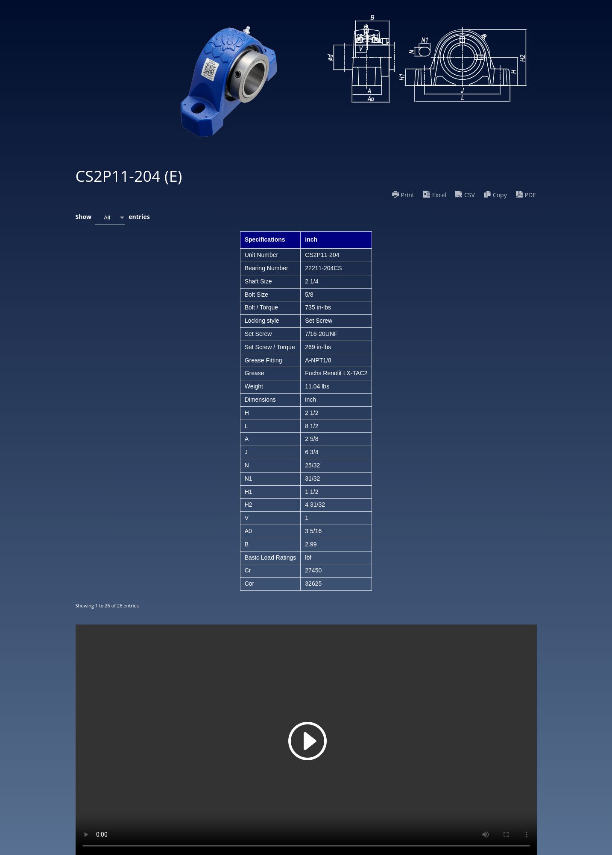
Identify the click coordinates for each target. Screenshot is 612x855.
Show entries (113, 217)
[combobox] (110, 217)
